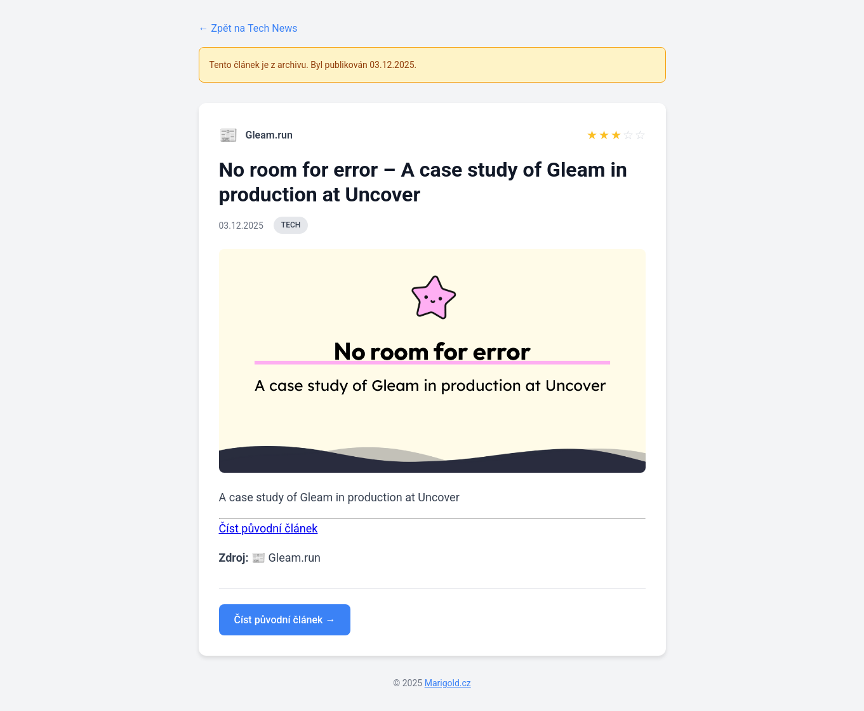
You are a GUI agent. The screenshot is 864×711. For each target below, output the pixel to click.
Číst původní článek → (285, 620)
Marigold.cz (448, 683)
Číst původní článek (268, 528)
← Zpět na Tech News (248, 28)
